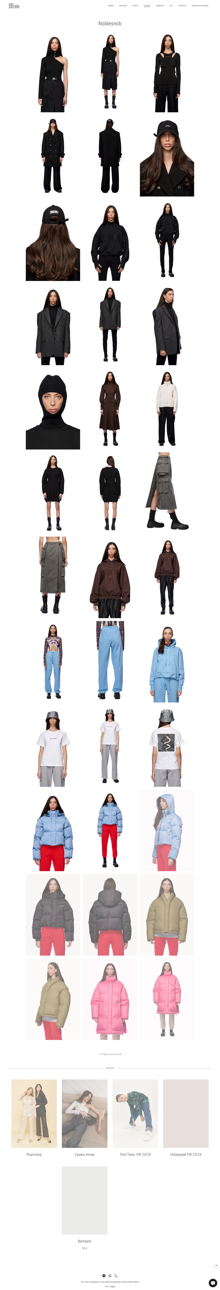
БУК (171, 6)
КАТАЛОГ (147, 6)
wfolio (113, 1289)
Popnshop (34, 1157)
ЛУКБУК (135, 6)
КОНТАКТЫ (182, 6)
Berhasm (84, 1243)
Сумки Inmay (85, 1157)
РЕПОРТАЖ (123, 6)
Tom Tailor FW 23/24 (135, 1157)
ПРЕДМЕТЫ (160, 6)
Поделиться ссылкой (111, 1056)
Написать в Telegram (200, 6)
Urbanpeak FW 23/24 (186, 1157)
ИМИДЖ (111, 6)
